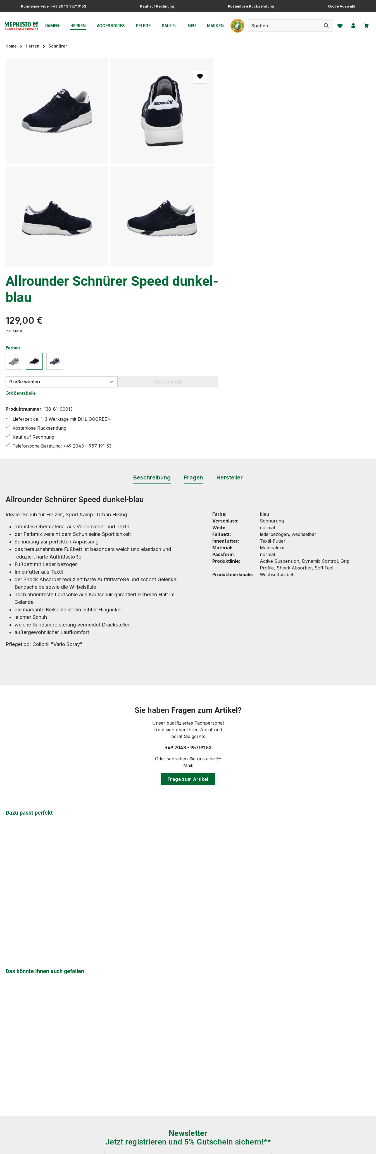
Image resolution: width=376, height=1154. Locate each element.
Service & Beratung (245, 1074)
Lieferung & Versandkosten (159, 1054)
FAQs (136, 1024)
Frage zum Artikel (188, 593)
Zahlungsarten (146, 1095)
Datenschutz (238, 1034)
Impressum (237, 1044)
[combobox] (281, 26)
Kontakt (139, 1044)
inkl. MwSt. (233, 112)
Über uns (235, 1054)
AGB (229, 1024)
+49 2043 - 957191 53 (188, 561)
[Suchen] (323, 26)
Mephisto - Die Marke (248, 1064)
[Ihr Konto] (351, 25)
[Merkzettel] (337, 25)
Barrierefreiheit (241, 1084)
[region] (109, 162)
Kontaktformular (60, 1047)
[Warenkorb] (365, 25)
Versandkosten (239, 1145)
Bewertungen (145, 1105)
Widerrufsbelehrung (152, 1084)
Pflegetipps (142, 1064)
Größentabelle (240, 173)
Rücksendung (145, 1074)
